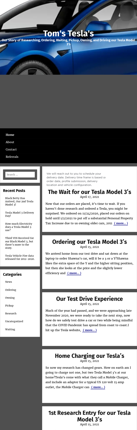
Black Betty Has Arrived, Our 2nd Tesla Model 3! (19, 201)
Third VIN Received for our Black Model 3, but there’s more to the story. (19, 242)
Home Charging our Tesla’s (89, 355)
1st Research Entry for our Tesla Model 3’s (89, 416)
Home (10, 135)
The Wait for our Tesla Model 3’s (89, 192)
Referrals (12, 157)
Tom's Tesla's (68, 33)
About (10, 142)
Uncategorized (14, 321)
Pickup (9, 305)
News (8, 281)
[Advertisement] (68, 101)
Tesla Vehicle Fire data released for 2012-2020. (20, 257)
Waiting (10, 329)
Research (10, 313)
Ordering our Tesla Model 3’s (89, 241)
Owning (10, 297)
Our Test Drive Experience (89, 298)
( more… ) (120, 223)
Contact (11, 149)
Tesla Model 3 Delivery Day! (19, 214)
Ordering (10, 289)
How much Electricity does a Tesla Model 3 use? (18, 227)
